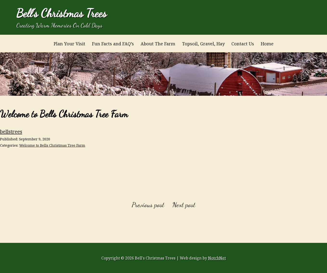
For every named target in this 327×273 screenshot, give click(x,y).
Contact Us (242, 44)
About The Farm (158, 44)
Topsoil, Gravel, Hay (203, 44)
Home (267, 44)
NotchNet (217, 258)
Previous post (148, 205)
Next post (183, 205)
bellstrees (11, 131)
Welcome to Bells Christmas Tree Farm (52, 145)
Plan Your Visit (69, 44)
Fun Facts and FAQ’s (113, 44)
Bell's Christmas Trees (61, 13)
